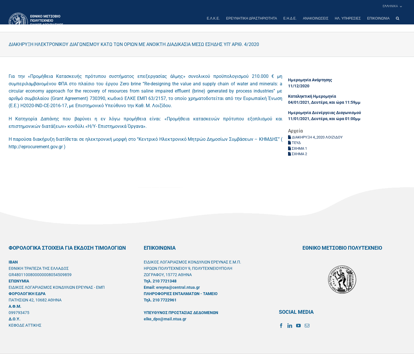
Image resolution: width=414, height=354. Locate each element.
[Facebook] (281, 325)
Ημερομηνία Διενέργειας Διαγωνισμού (324, 112)
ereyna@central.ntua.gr (178, 287)
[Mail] (307, 325)
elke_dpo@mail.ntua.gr (165, 319)
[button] (397, 18)
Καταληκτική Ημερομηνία (312, 96)
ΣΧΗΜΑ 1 (297, 148)
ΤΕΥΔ (294, 143)
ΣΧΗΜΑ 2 (297, 154)
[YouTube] (298, 325)
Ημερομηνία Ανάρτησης (310, 80)
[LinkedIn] (290, 325)
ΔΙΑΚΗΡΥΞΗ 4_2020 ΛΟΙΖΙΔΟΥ (315, 137)
